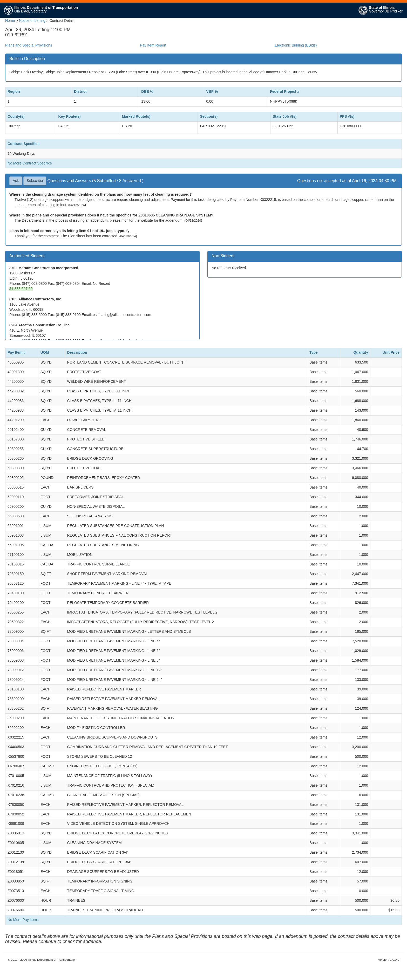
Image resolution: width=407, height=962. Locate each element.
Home (10, 20)
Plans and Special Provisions (28, 45)
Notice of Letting (32, 20)
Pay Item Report (153, 45)
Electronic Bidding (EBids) (296, 45)
